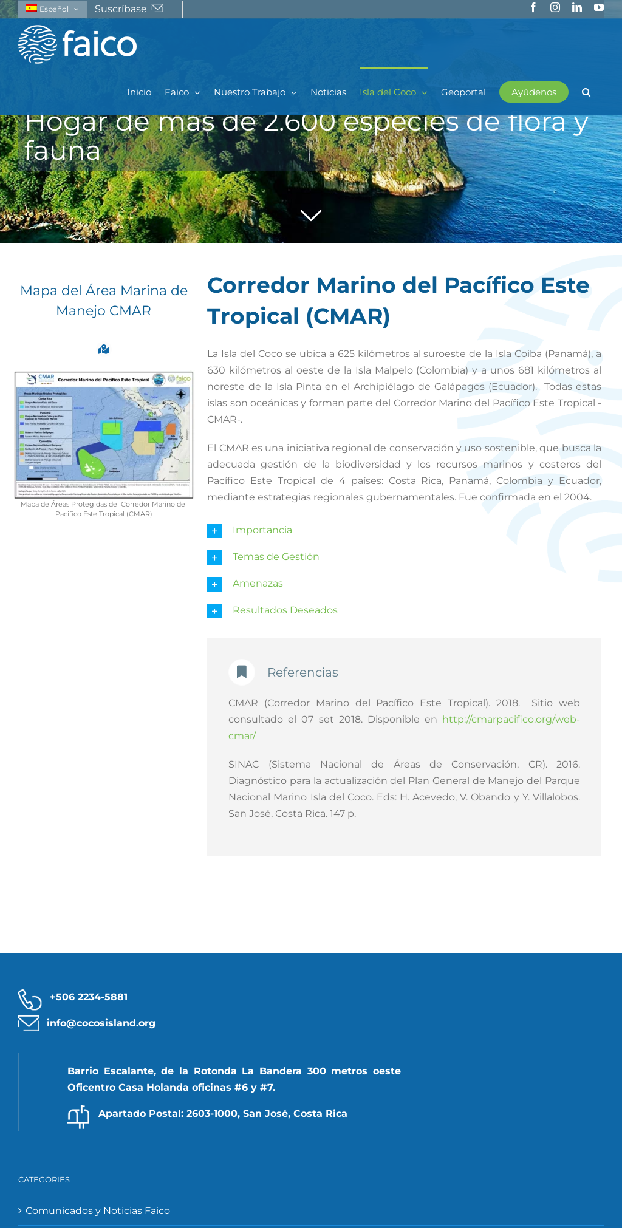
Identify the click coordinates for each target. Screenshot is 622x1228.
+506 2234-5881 (89, 997)
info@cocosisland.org (101, 1023)
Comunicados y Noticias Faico (98, 1210)
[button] (586, 91)
